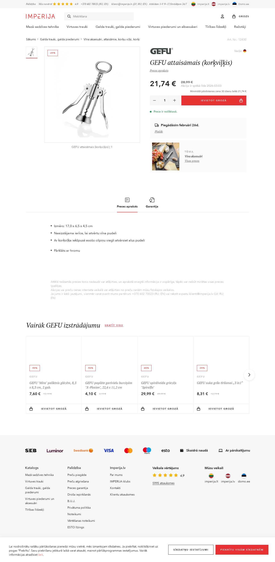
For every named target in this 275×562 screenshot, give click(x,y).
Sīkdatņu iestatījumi (190, 549)
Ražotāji (243, 27)
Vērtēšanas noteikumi (81, 526)
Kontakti (115, 494)
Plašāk (159, 132)
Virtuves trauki (76, 27)
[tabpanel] (137, 263)
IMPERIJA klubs (120, 487)
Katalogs (31, 473)
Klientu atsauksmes (122, 500)
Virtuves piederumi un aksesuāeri (173, 27)
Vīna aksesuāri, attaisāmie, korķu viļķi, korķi (112, 40)
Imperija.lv (118, 473)
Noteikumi (74, 520)
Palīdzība (31, 4)
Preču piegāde (76, 480)
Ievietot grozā (48, 414)
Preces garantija (77, 494)
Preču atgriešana (78, 487)
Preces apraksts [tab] (127, 203)
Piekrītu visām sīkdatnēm (242, 549)
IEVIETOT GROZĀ (222, 101)
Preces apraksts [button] (159, 71)
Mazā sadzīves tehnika (41, 27)
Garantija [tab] (152, 203)
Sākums (31, 40)
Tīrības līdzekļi (216, 27)
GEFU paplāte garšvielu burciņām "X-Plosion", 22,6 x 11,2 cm (108, 385)
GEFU (33, 377)
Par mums (116, 480)
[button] (240, 16)
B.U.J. (71, 507)
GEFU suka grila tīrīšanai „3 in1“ (220, 383)
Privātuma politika (79, 513)
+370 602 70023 (89, 4)
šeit (40, 555)
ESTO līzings (75, 533)
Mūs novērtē (45, 4)
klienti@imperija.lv (121, 4)
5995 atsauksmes (163, 488)
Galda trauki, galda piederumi (119, 27)
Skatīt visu (114, 326)
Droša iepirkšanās (79, 500)
